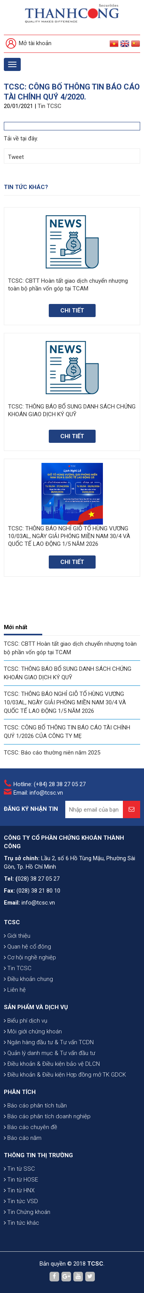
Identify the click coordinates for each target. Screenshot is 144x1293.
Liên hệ (15, 989)
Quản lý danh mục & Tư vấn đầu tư (49, 1053)
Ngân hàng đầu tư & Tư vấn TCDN (49, 1042)
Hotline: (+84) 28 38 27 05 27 (49, 784)
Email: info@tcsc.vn (38, 792)
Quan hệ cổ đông (27, 946)
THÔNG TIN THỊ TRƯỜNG (38, 1155)
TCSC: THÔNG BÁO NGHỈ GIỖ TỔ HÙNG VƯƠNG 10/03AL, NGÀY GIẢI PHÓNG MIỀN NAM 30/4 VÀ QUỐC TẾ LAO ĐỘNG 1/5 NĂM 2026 (65, 702)
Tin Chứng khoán (27, 1212)
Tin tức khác (21, 1222)
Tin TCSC (49, 106)
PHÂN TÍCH (20, 1092)
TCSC (12, 922)
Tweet (16, 157)
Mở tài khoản (28, 44)
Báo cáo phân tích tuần (35, 1105)
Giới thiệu (17, 935)
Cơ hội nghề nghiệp (30, 957)
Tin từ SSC (19, 1168)
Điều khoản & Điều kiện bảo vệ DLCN (52, 1063)
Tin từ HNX (19, 1190)
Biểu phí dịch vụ (25, 1020)
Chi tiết (72, 310)
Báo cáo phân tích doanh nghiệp (47, 1116)
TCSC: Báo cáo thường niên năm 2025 (52, 752)
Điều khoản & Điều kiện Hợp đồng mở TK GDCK (65, 1074)
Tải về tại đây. (21, 138)
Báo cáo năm (22, 1137)
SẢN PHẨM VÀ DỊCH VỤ (36, 1007)
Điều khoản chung (28, 979)
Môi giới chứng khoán (33, 1031)
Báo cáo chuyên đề (30, 1127)
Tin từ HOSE (21, 1179)
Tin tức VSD (21, 1201)
